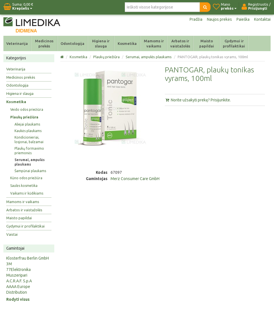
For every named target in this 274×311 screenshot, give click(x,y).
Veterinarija (17, 43)
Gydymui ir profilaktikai (234, 43)
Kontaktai (262, 19)
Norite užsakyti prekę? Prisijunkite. (198, 100)
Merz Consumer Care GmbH (135, 178)
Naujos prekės (219, 19)
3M (9, 264)
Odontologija (72, 43)
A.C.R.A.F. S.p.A (19, 281)
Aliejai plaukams (27, 124)
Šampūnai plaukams (30, 171)
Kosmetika (127, 43)
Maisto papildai (206, 43)
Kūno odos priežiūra (26, 178)
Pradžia (196, 19)
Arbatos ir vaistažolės (180, 43)
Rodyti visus (18, 299)
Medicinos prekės (44, 43)
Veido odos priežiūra (26, 109)
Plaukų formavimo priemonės (29, 151)
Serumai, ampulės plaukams (29, 162)
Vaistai (12, 234)
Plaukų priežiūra (24, 117)
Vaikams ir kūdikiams (26, 193)
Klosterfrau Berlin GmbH (27, 258)
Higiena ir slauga (100, 43)
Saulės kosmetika (24, 185)
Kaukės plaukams (27, 131)
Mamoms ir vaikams (154, 43)
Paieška (243, 19)
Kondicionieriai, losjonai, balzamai (28, 139)
